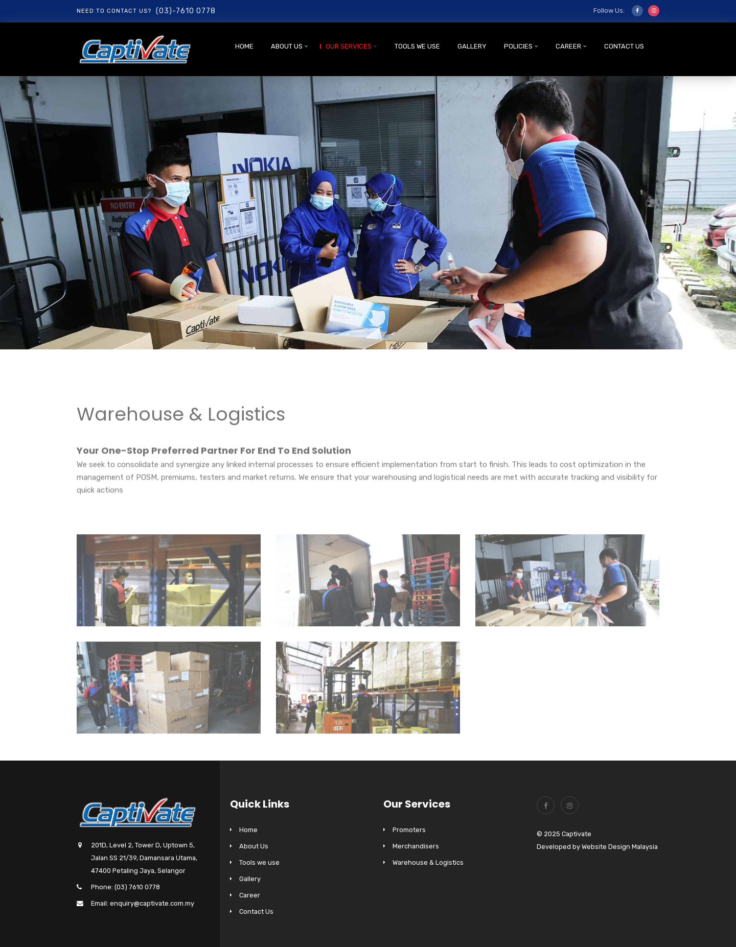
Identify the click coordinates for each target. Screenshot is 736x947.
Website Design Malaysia (620, 846)
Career (568, 46)
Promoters (409, 830)
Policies (518, 46)
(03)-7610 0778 (186, 11)
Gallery (472, 46)
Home (244, 46)
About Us (287, 46)
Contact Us (624, 46)
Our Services (349, 46)
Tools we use (417, 46)
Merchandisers (416, 846)
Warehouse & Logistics (428, 862)
